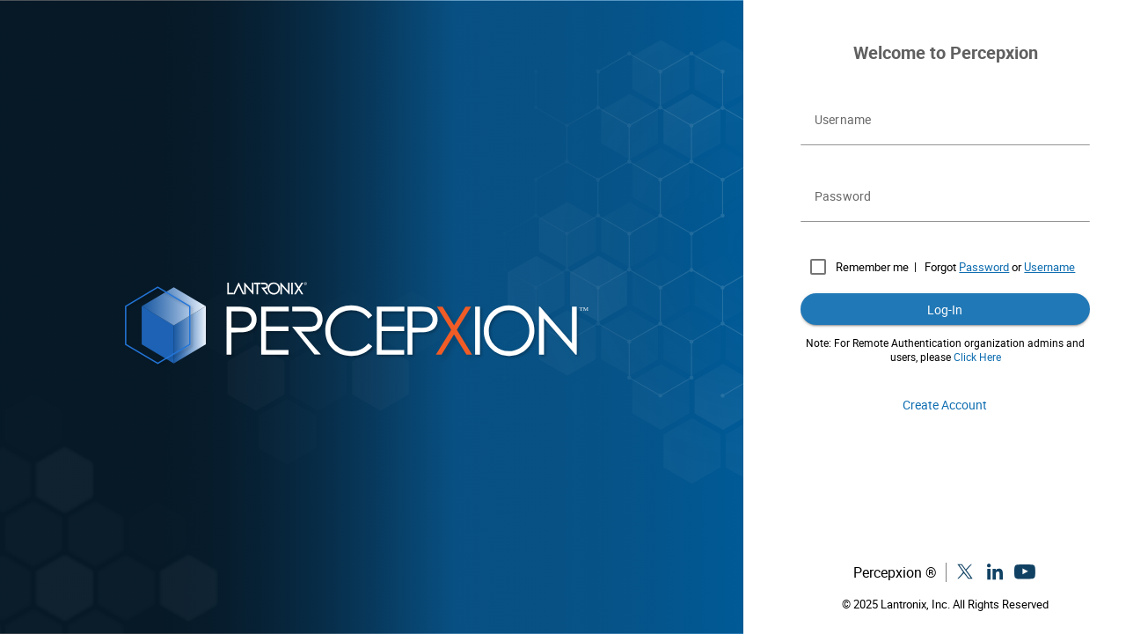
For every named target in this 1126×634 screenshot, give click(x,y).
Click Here (977, 357)
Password (984, 267)
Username (1049, 267)
